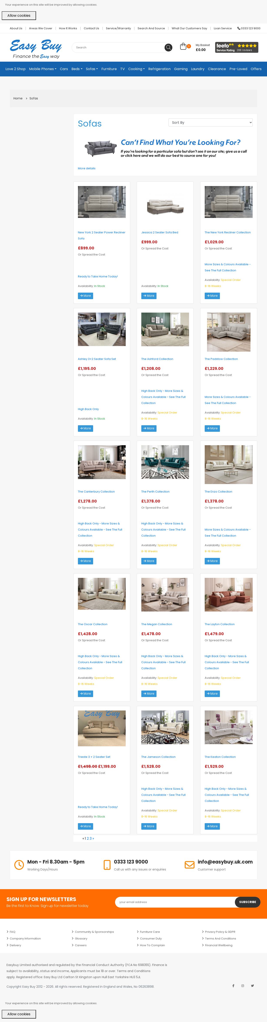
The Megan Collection (156, 624)
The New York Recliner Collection (228, 232)
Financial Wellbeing (218, 945)
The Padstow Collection (221, 359)
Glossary (81, 938)
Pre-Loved (238, 68)
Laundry (197, 68)
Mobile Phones (41, 68)
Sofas (90, 68)
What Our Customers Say (189, 28)
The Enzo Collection (218, 492)
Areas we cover (40, 28)
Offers (256, 68)
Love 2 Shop (15, 68)
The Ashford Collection (157, 359)
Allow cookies (18, 15)
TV (122, 68)
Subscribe (247, 902)
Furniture (109, 68)
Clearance (217, 68)
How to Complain (152, 945)
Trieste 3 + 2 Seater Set (94, 757)
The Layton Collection (220, 624)
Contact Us (91, 28)
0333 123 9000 (248, 28)
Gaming (181, 68)
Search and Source (151, 28)
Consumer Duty (151, 938)
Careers (81, 945)
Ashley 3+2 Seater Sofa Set (97, 359)
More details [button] (87, 168)
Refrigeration (159, 68)
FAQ (12, 932)
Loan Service (223, 28)
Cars (64, 68)
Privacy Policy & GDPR (220, 932)
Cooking (135, 68)
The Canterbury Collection (96, 492)
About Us (16, 28)
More (85, 296)
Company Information (25, 938)
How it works (68, 28)
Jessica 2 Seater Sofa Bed (159, 232)
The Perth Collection (155, 492)
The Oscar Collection (92, 624)
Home (18, 98)
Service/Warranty (118, 28)
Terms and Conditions (220, 938)
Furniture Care (150, 932)
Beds (75, 68)
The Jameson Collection (158, 757)
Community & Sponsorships (94, 932)
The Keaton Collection (220, 757)
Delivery (15, 945)
